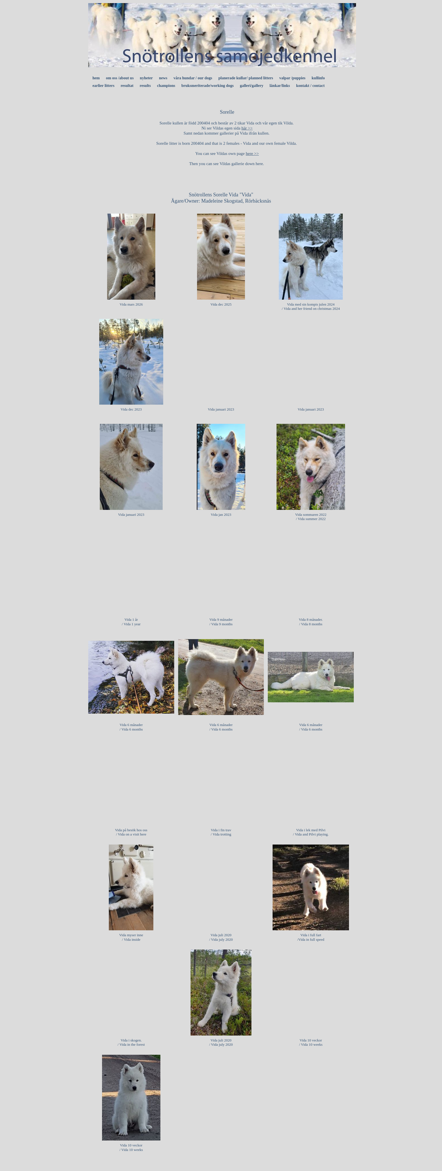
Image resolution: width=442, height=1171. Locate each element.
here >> (252, 153)
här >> (247, 128)
